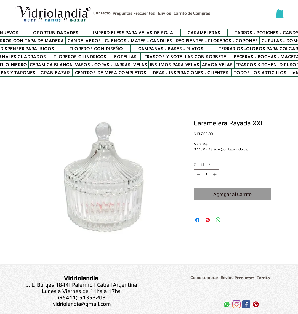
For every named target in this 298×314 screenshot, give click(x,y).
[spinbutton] (206, 174)
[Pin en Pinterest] (207, 220)
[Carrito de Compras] (193, 13)
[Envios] (164, 13)
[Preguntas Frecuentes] (134, 13)
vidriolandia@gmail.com (82, 303)
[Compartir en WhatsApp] (218, 220)
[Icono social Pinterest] (256, 304)
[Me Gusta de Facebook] (198, 305)
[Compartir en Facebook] (197, 220)
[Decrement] (198, 174)
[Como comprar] (205, 277)
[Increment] (215, 174)
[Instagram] (236, 304)
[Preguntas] (245, 277)
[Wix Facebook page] (246, 304)
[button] (280, 13)
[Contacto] (103, 13)
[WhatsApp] (227, 304)
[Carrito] (264, 277)
